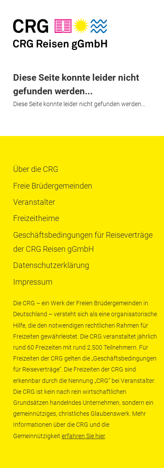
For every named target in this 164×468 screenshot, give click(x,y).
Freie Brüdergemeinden (52, 185)
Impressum (32, 281)
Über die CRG (35, 169)
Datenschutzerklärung (51, 265)
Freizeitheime (36, 218)
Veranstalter (34, 202)
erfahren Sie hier (83, 435)
